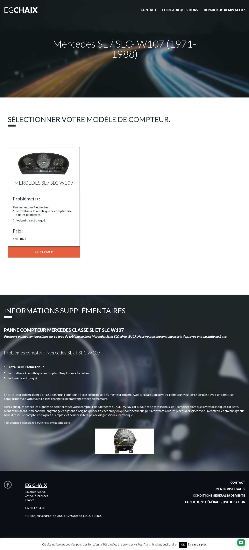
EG (21, 9)
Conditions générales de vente (219, 495)
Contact (237, 482)
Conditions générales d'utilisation (215, 502)
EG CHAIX (36, 485)
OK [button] (183, 544)
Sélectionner (44, 252)
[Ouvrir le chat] (240, 543)
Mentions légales (230, 489)
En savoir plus (197, 544)
